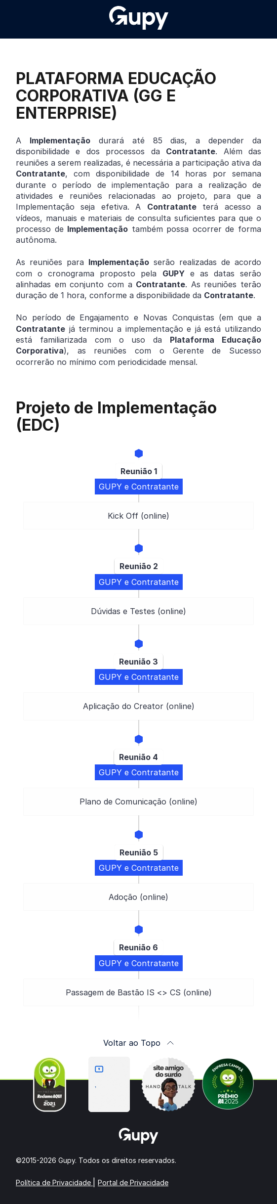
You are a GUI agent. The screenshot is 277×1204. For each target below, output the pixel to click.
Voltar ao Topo (138, 1043)
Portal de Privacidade (133, 1182)
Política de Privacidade (54, 1182)
